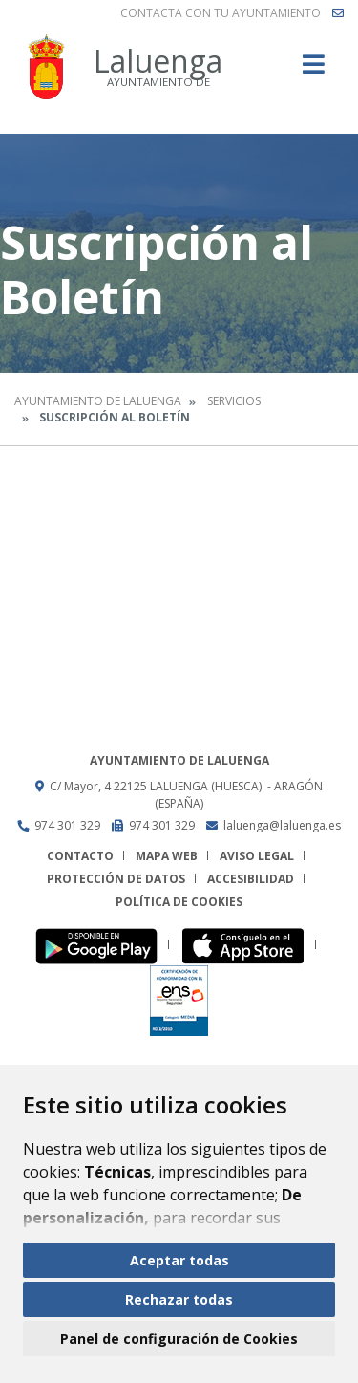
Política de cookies (179, 902)
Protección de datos (116, 879)
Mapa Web (167, 856)
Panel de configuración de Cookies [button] (179, 1338)
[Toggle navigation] (314, 70)
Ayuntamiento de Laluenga (97, 401)
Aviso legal (257, 856)
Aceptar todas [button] (179, 1260)
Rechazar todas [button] (179, 1299)
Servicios (234, 401)
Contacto (80, 856)
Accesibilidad (250, 879)
